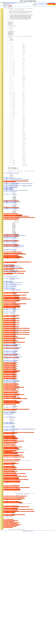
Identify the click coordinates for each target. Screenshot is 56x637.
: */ (4, 204)
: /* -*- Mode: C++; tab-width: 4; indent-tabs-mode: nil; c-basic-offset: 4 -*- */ (17, 8)
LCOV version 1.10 (30, 635)
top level (7, 2)
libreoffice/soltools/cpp (13, 2)
